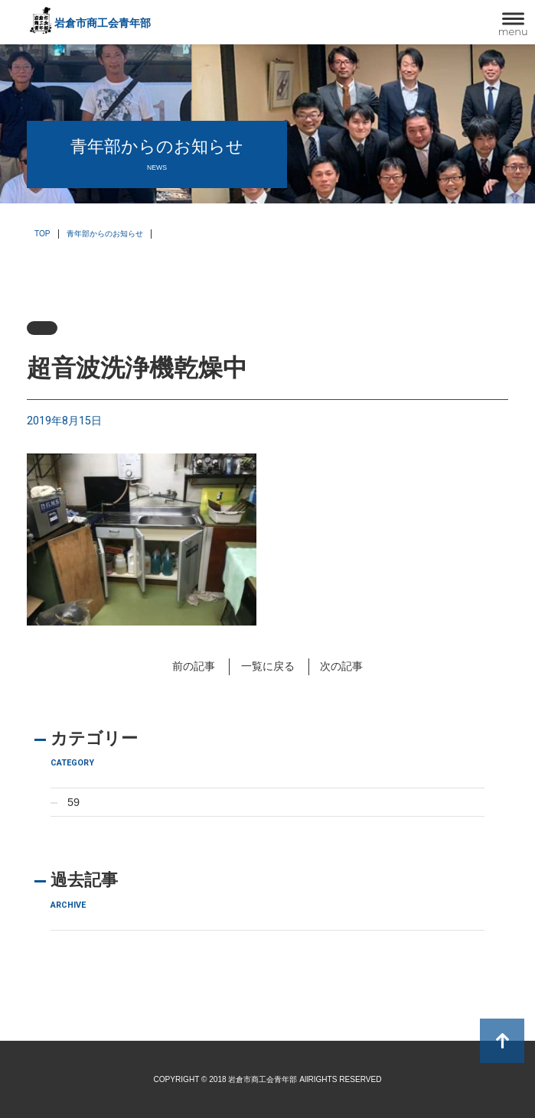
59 (73, 802)
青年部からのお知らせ (105, 233)
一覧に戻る (268, 666)
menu (513, 31)
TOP (42, 233)
